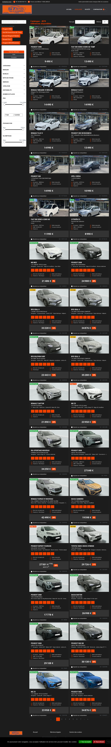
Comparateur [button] (98, 9)
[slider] (4, 104)
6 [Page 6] (76, 719)
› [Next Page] (84, 719)
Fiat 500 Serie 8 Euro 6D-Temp (12, 32)
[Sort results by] (85, 22)
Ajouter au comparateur (39, 66)
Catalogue (78, 9)
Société (87, 9)
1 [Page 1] (58, 719)
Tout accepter (85, 742)
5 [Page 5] (73, 719)
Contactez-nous (6, 1)
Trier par (71, 22)
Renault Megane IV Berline (11, 36)
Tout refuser (99, 742)
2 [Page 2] (61, 719)
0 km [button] (13, 54)
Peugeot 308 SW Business (11, 43)
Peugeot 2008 (7, 29)
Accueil (69, 9)
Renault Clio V (7, 39)
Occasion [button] (14, 57)
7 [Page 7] (80, 719)
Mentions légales (55, 732)
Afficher (98, 22)
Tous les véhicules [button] (14, 52)
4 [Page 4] (69, 719)
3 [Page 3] (65, 719)
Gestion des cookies (75, 732)
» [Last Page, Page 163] (87, 719)
